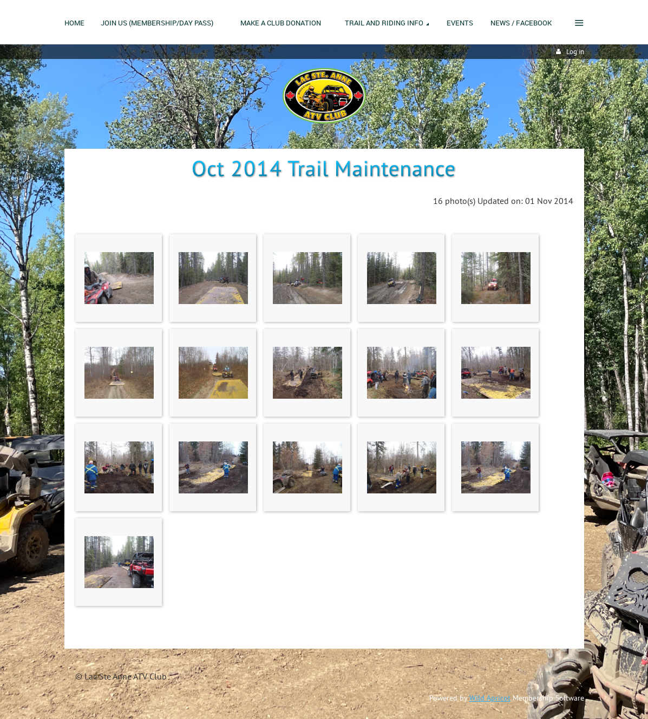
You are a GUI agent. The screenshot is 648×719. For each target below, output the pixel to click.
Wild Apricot (489, 698)
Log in (575, 51)
